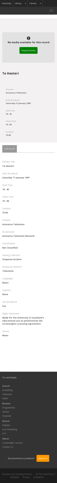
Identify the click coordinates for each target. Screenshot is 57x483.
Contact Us (7, 446)
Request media (28, 50)
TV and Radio (9, 377)
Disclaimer (38, 477)
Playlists (6, 425)
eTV (4, 433)
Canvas (32, 3)
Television (7, 394)
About (5, 438)
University (6, 3)
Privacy (26, 477)
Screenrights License (12, 442)
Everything (7, 390)
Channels (6, 415)
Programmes (8, 407)
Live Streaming (9, 429)
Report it (43, 458)
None (5, 294)
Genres (5, 411)
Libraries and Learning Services (17, 474)
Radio (5, 398)
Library (18, 3)
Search (6, 385)
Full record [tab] (9, 148)
